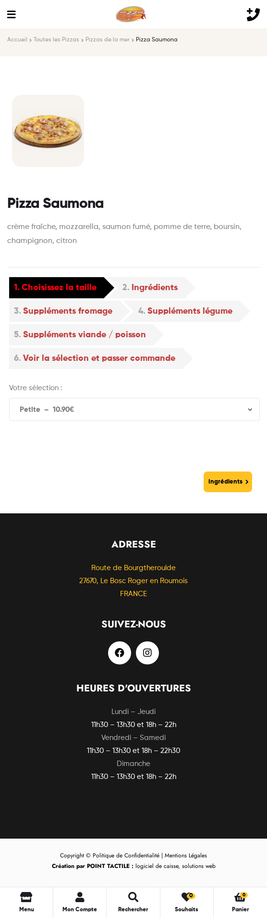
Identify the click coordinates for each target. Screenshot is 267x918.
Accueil (17, 40)
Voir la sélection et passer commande (99, 358)
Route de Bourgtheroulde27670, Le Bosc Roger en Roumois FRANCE (133, 581)
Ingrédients (155, 287)
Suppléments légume (189, 311)
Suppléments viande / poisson (84, 335)
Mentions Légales (186, 855)
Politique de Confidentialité (126, 855)
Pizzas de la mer (107, 40)
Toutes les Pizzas (56, 40)
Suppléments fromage (67, 311)
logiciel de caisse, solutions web (134, 866)
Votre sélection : (35, 388)
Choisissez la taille (59, 287)
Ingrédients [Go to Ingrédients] (225, 482)
